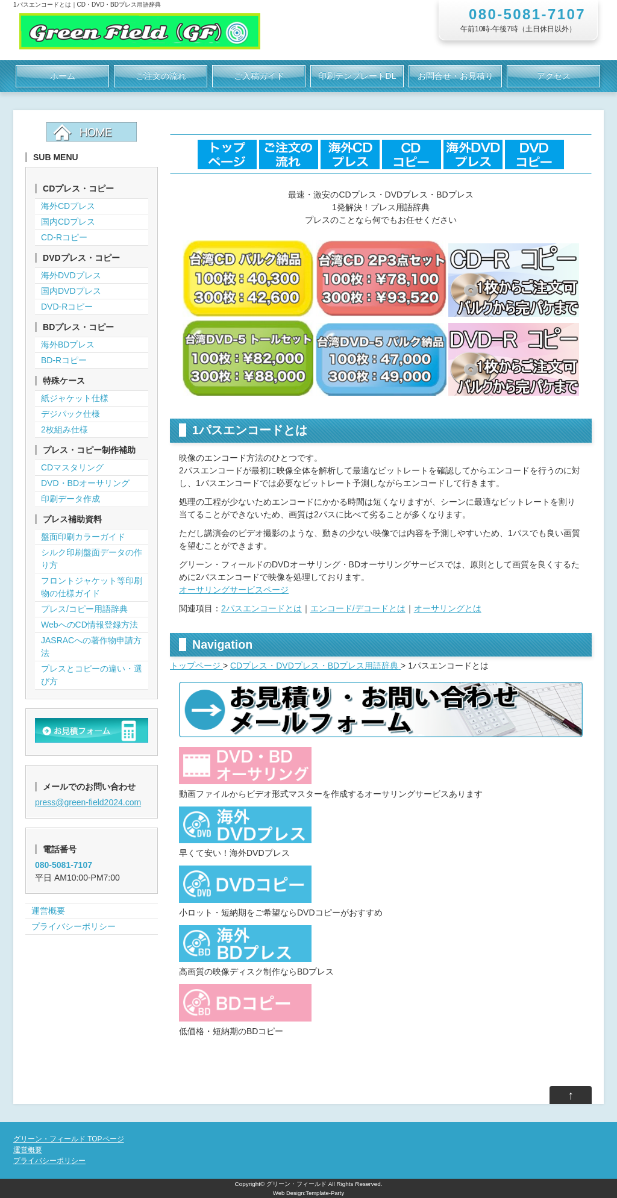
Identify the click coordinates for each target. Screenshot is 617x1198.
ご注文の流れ (161, 76)
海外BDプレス (68, 344)
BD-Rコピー (64, 360)
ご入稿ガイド (259, 76)
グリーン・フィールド (296, 1184)
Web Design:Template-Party (308, 1193)
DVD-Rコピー (67, 306)
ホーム (62, 76)
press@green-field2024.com (88, 802)
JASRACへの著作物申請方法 (91, 646)
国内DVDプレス (71, 291)
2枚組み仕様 (64, 429)
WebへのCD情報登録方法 (89, 624)
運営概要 (48, 911)
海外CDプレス (68, 206)
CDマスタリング (72, 467)
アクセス (554, 76)
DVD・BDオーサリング (85, 483)
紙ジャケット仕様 (74, 398)
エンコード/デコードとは (358, 608)
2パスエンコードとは (261, 608)
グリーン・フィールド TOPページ (68, 1139)
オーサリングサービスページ (234, 589)
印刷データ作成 (70, 499)
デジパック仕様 (70, 414)
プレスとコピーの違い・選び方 (91, 675)
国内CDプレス (68, 221)
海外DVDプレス (71, 275)
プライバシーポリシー (73, 926)
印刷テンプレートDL (357, 76)
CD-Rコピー (64, 237)
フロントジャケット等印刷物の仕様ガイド (91, 587)
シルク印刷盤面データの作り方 (91, 559)
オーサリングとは (447, 608)
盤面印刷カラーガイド (83, 536)
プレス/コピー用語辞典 (84, 609)
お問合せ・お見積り (455, 76)
